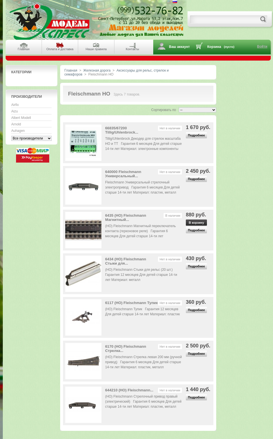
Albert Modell (21, 118)
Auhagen (18, 131)
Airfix (15, 105)
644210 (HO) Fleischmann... (129, 390)
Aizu (14, 111)
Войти (262, 46)
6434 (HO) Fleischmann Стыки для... (125, 261)
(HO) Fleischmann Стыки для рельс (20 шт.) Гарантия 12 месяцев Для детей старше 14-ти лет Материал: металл (141, 275)
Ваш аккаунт (179, 47)
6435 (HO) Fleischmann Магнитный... (125, 217)
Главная (70, 70)
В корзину (196, 222)
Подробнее (196, 135)
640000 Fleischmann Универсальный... (123, 174)
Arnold (16, 124)
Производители (26, 97)
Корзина (214, 47)
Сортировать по (163, 110)
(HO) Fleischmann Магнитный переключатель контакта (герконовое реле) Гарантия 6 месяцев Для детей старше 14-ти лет (140, 231)
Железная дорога (96, 70)
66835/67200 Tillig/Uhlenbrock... (121, 130)
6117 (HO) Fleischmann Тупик (131, 303)
